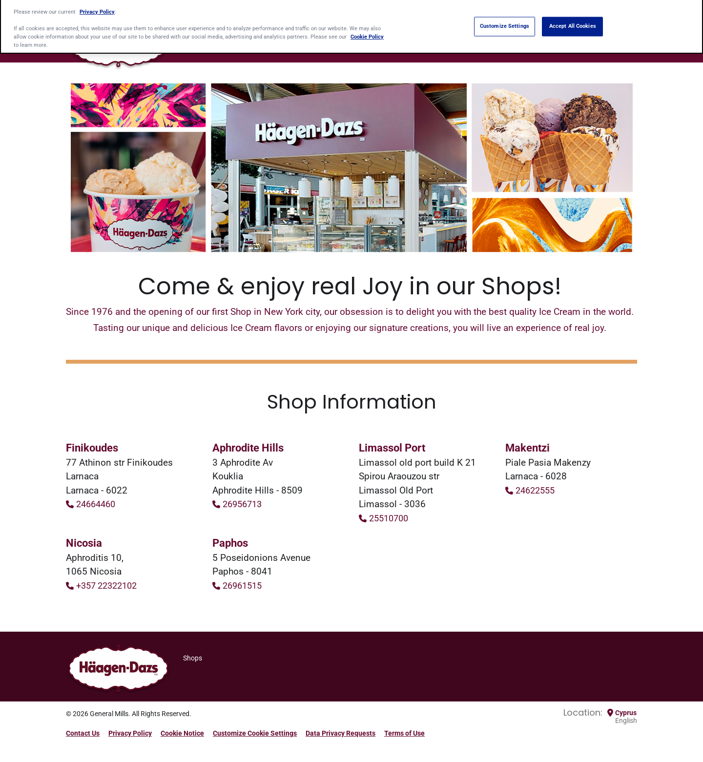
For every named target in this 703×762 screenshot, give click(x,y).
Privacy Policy (97, 8)
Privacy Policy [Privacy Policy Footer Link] (130, 733)
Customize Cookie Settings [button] (255, 733)
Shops (192, 658)
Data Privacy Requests (340, 733)
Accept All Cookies (572, 24)
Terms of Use (404, 733)
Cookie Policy (367, 34)
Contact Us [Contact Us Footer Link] (83, 733)
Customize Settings (504, 24)
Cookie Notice (182, 733)
